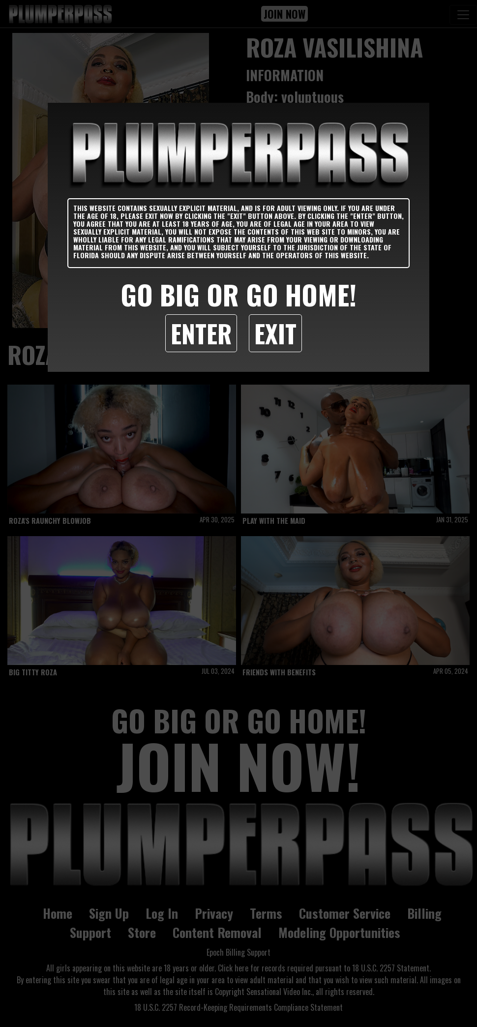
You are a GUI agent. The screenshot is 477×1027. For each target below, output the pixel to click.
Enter (201, 333)
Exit (275, 333)
